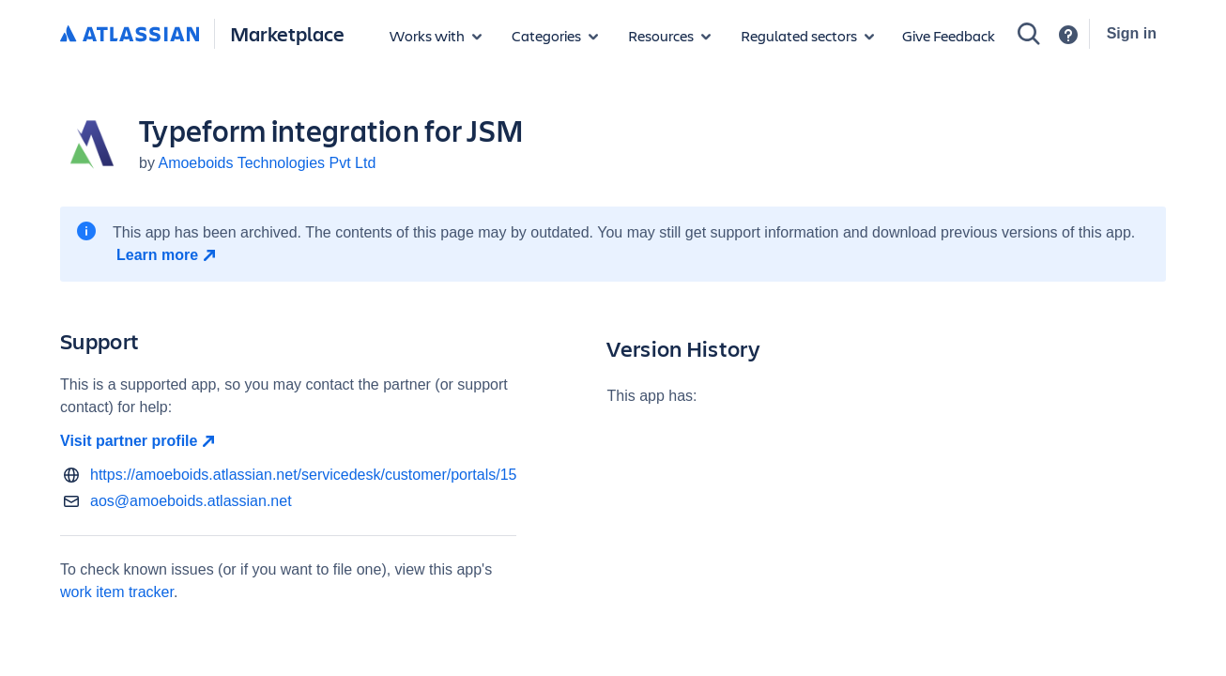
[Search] (1029, 34)
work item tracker (117, 592)
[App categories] (555, 35)
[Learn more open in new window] (168, 255)
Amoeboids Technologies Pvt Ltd (266, 163)
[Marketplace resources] (669, 35)
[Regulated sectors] (807, 35)
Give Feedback (948, 35)
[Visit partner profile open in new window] (288, 441)
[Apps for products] (436, 35)
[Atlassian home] (129, 35)
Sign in (1132, 33)
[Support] (1068, 35)
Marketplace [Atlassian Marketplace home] (287, 33)
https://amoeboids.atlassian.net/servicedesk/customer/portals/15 (303, 475)
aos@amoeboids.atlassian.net (191, 501)
